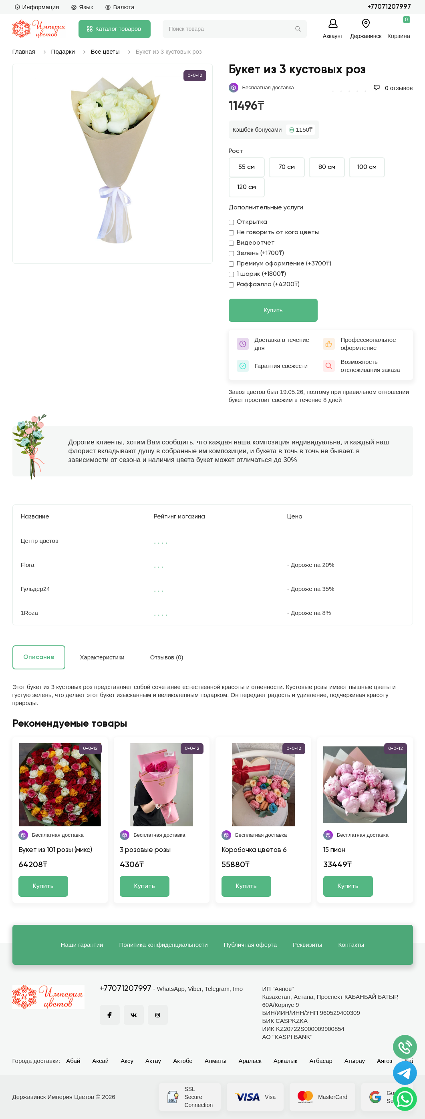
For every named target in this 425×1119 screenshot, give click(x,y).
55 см (246, 167)
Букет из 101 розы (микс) (55, 850)
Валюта (119, 7)
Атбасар (320, 1060)
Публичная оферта (250, 944)
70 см (286, 167)
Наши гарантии (82, 944)
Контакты (351, 944)
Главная (23, 51)
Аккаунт (333, 36)
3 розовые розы (145, 850)
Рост (236, 151)
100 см (367, 167)
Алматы (216, 1060)
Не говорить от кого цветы (274, 232)
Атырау (354, 1060)
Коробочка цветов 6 (254, 850)
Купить (273, 310)
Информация (36, 7)
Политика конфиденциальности (163, 944)
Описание (38, 657)
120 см (246, 187)
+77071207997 (389, 7)
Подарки (63, 51)
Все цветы (105, 51)
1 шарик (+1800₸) (257, 274)
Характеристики (102, 657)
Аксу (127, 1060)
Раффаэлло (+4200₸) (264, 284)
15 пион (334, 850)
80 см (326, 167)
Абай (73, 1060)
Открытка (248, 222)
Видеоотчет (252, 243)
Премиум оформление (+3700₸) (280, 264)
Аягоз (384, 1060)
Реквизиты (307, 944)
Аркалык (286, 1060)
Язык (82, 7)
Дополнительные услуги (266, 208)
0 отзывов (393, 87)
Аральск (249, 1060)
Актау (153, 1060)
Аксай (100, 1060)
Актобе (183, 1060)
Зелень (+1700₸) (256, 253)
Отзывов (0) (166, 657)
